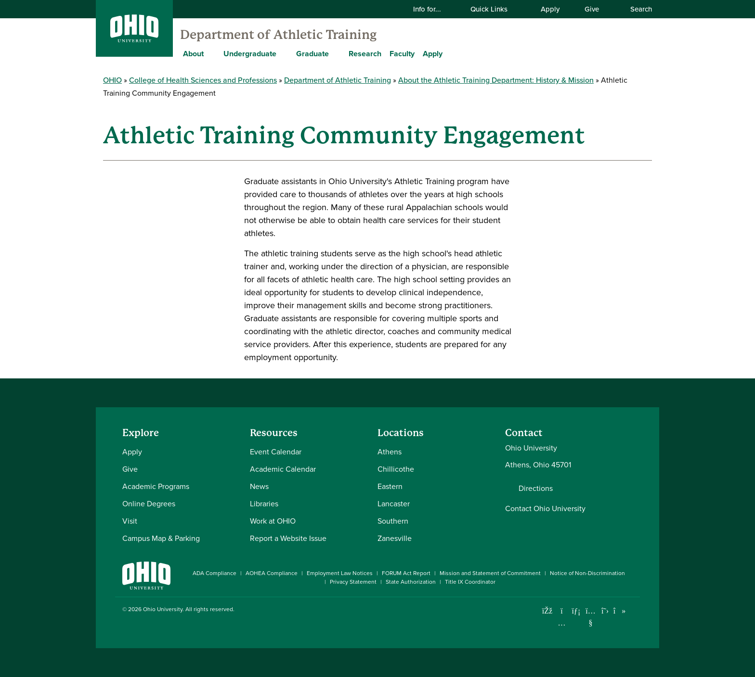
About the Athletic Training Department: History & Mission (496, 80)
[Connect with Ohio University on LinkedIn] (576, 611)
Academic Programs (155, 486)
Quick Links (495, 9)
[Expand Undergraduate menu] (283, 53)
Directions (536, 488)
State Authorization (411, 581)
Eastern (390, 486)
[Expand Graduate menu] (336, 53)
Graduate (312, 53)
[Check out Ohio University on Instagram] (562, 623)
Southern (393, 521)
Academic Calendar (283, 469)
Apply (550, 9)
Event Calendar (275, 451)
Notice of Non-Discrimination (587, 573)
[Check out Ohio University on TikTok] (619, 611)
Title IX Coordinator (470, 581)
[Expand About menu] (211, 53)
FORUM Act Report (406, 573)
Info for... (433, 9)
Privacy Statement (353, 581)
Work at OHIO (273, 521)
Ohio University (162, 609)
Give (592, 9)
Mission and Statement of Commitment (490, 573)
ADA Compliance (214, 573)
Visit (129, 521)
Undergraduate (249, 53)
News (259, 486)
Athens (390, 451)
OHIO (112, 80)
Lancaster (394, 503)
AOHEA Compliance (272, 573)
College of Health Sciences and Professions (203, 80)
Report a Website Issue (288, 538)
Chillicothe (396, 469)
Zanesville (395, 538)
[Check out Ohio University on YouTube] (591, 617)
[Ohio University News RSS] (634, 611)
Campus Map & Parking (161, 538)
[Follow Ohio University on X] (605, 611)
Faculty (402, 53)
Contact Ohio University (545, 508)
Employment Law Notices (340, 573)
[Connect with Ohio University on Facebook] (547, 611)
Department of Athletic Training (278, 34)
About (193, 53)
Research (365, 53)
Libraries (264, 503)
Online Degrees (148, 503)
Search (636, 9)
